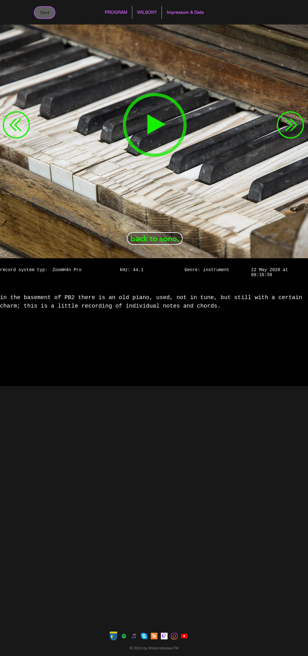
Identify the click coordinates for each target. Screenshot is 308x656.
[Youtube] (184, 636)
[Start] (44, 12)
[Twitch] (164, 636)
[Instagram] (174, 636)
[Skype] (144, 636)
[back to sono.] (155, 238)
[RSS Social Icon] (154, 636)
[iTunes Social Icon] (134, 636)
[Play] (155, 125)
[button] (116, 12)
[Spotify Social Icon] (124, 636)
